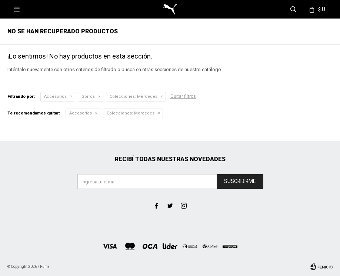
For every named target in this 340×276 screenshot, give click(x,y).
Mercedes (133, 96)
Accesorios (55, 96)
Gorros (88, 96)
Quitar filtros (183, 96)
